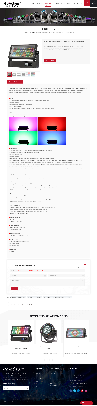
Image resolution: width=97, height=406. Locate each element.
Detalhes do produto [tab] (15, 83)
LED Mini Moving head (55, 377)
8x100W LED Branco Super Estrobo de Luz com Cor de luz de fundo (21, 349)
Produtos (48, 3)
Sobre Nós (39, 3)
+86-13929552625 (81, 387)
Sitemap (37, 385)
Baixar (69, 3)
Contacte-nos (39, 380)
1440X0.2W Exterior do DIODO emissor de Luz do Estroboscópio (33, 272)
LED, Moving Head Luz (55, 372)
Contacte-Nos (77, 3)
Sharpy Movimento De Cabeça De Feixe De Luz (59, 395)
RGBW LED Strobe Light (19, 298)
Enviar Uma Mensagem (83, 403)
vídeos (63, 3)
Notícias (55, 3)
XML (37, 387)
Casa (32, 3)
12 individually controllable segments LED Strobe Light (58, 298)
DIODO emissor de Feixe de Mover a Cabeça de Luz (58, 386)
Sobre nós (38, 375)
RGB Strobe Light (76, 348)
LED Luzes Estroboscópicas (34, 33)
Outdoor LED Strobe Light (34, 298)
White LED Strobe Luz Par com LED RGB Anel (48, 349)
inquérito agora (49, 61)
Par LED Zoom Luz (54, 389)
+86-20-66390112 (78, 381)
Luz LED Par (52, 375)
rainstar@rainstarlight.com (81, 384)
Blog (37, 382)
